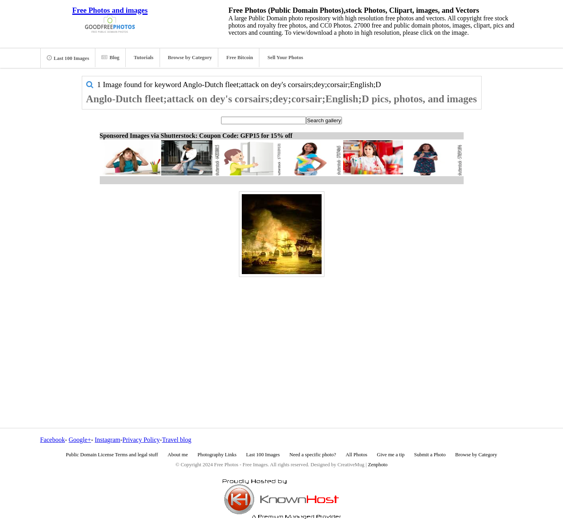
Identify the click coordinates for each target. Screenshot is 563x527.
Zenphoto (377, 464)
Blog (110, 57)
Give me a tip (391, 454)
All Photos (356, 454)
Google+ (80, 439)
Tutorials (143, 57)
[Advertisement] (282, 335)
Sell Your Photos (285, 57)
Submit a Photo (430, 454)
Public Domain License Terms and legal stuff (112, 454)
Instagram (107, 439)
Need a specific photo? (312, 454)
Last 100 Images (68, 58)
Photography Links (217, 454)
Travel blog (177, 439)
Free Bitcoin (239, 57)
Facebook (52, 439)
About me (178, 454)
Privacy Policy (141, 439)
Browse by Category (190, 57)
